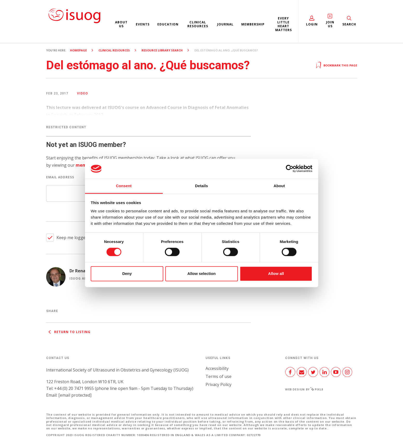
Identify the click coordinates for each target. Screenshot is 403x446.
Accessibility (217, 368)
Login (312, 24)
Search (349, 24)
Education (168, 24)
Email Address (60, 177)
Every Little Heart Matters (283, 24)
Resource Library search (162, 50)
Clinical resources (197, 24)
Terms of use (218, 376)
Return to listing (68, 332)
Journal (225, 24)
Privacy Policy (218, 384)
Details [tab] (201, 186)
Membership (253, 24)
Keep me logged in (74, 237)
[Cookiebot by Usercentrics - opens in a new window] (289, 169)
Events (143, 24)
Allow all (276, 273)
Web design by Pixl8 (304, 389)
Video (82, 93)
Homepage (78, 50)
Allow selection (201, 273)
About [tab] (279, 186)
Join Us (330, 24)
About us (121, 24)
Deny (127, 273)
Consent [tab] (124, 186)
